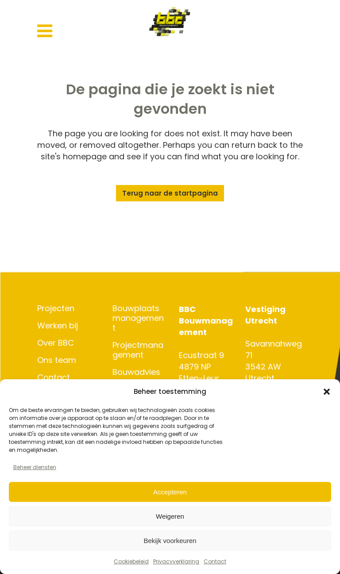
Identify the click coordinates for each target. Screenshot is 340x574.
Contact (215, 561)
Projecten (55, 308)
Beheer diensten (34, 467)
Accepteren (170, 492)
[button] (326, 391)
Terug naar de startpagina (170, 193)
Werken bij (57, 326)
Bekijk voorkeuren (169, 540)
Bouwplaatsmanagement (138, 318)
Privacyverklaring (176, 561)
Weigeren (170, 516)
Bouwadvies (136, 372)
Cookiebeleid (131, 561)
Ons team (56, 360)
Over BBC (55, 343)
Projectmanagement (137, 350)
